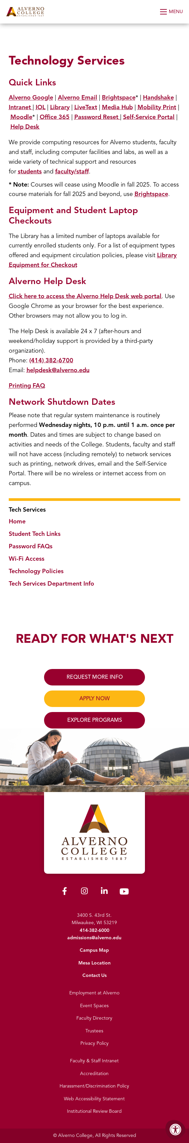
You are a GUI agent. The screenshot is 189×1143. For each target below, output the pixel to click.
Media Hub (117, 107)
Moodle (21, 117)
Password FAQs (30, 546)
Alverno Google (31, 97)
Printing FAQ (27, 385)
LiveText (85, 107)
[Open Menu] (172, 11)
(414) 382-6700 (51, 360)
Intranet (21, 107)
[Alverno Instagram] (84, 892)
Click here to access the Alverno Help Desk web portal (85, 296)
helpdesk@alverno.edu (58, 370)
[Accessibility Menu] (175, 1129)
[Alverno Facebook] (64, 892)
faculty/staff (72, 171)
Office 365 (55, 117)
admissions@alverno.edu (94, 938)
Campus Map (94, 950)
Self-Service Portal (149, 117)
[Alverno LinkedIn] (104, 892)
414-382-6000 (94, 930)
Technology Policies (36, 571)
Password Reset (96, 117)
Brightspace (119, 97)
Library (60, 107)
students (30, 171)
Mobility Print (157, 107)
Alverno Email (77, 97)
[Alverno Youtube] (124, 893)
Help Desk (24, 126)
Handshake (158, 97)
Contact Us (94, 975)
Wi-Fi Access (26, 558)
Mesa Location (94, 963)
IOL (40, 107)
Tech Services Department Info (51, 583)
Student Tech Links (35, 534)
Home (17, 521)
